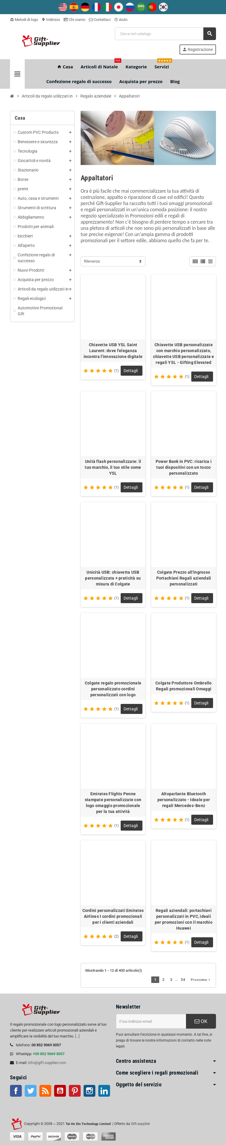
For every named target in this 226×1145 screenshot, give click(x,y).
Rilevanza (92, 261)
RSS (45, 1091)
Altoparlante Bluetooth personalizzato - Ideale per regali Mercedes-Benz (183, 799)
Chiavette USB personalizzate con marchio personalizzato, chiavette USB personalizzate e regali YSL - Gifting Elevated (183, 353)
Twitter (30, 1091)
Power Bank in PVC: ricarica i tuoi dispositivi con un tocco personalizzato (184, 467)
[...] (77, 1036)
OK (201, 1021)
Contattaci (100, 19)
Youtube (60, 1091)
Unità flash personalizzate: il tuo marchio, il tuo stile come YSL (113, 467)
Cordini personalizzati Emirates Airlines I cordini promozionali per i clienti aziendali (113, 916)
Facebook (16, 1091)
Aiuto (120, 19)
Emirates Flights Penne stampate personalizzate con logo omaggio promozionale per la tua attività (113, 802)
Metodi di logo (24, 19)
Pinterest (75, 1091)
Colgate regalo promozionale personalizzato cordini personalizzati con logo (113, 689)
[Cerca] (165, 33)
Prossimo (201, 980)
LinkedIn (104, 1091)
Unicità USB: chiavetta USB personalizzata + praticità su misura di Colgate (113, 578)
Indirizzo (50, 19)
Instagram (89, 1091)
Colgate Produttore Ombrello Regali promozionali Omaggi (183, 686)
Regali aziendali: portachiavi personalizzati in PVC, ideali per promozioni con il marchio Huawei (183, 919)
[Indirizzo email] (151, 1021)
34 (183, 979)
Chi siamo (74, 19)
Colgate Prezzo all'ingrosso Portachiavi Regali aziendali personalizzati (183, 578)
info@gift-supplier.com (47, 1062)
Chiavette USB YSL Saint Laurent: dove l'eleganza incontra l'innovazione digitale (113, 350)
